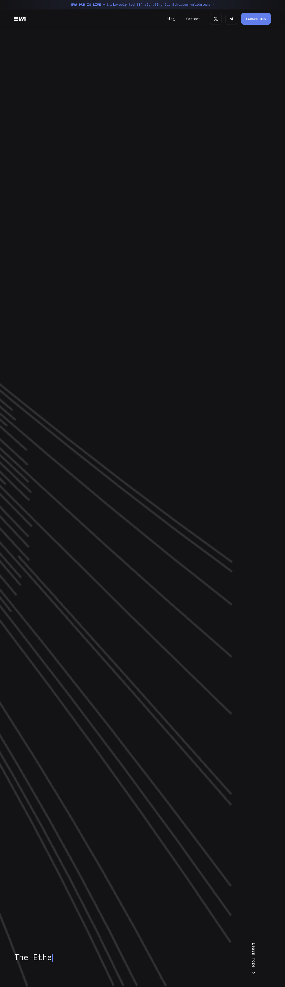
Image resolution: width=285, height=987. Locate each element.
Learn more (254, 959)
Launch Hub (256, 19)
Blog (171, 19)
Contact (193, 19)
